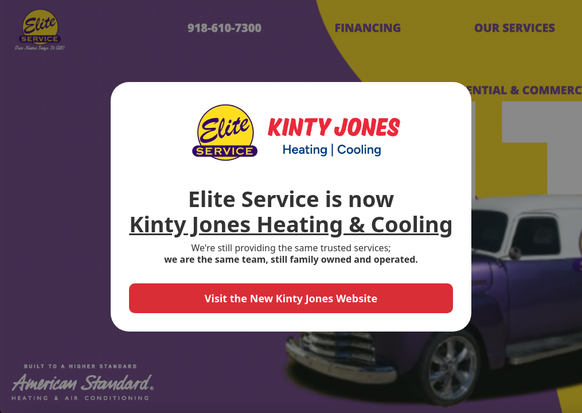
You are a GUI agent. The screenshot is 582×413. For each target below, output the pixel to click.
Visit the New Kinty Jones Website (291, 298)
